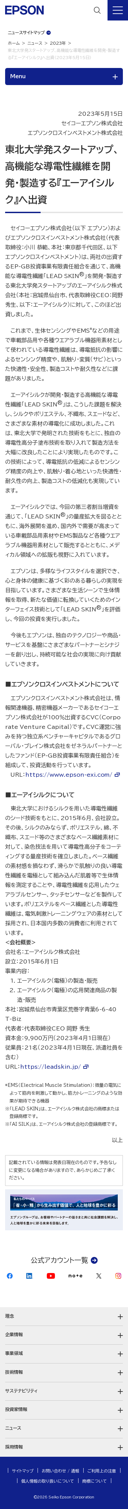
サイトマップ (22, 1471)
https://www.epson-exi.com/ (68, 774)
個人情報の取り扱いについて (47, 1481)
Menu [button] (18, 76)
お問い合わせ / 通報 (60, 1471)
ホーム (14, 43)
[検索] (97, 10)
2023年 (58, 43)
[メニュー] (118, 10)
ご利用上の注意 (101, 1471)
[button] (64, 1316)
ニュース (34, 43)
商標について (94, 1481)
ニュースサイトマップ (26, 32)
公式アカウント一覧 (59, 1260)
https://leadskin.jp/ (50, 1066)
